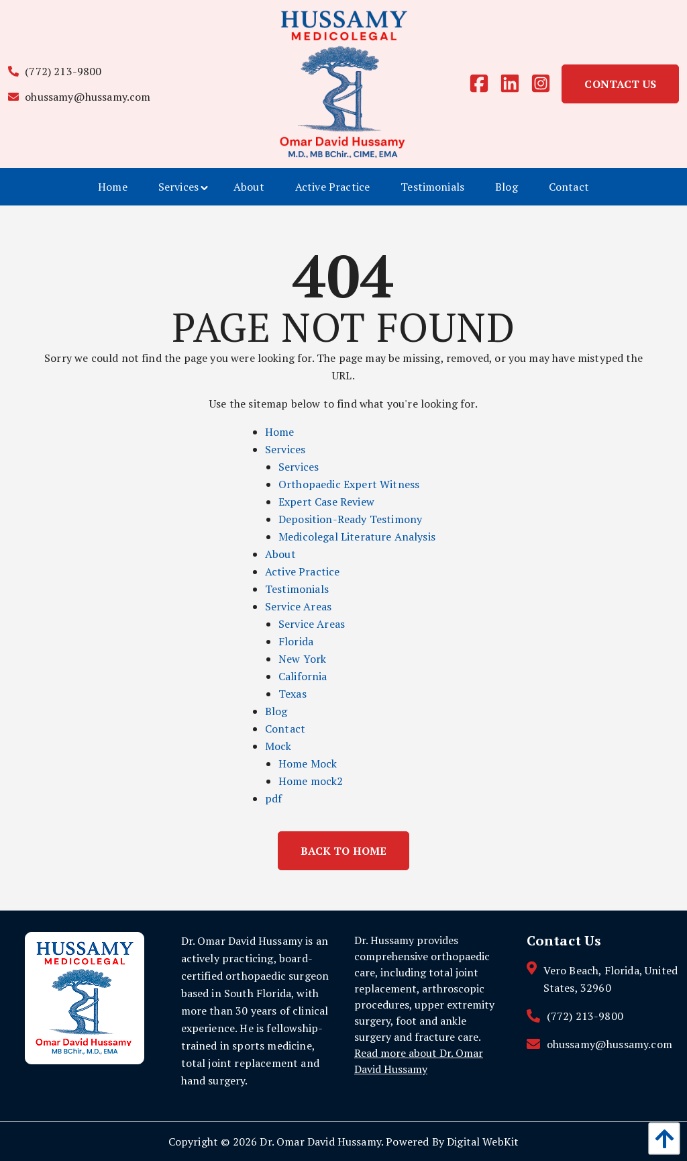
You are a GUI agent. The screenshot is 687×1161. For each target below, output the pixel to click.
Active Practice (302, 571)
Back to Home (344, 850)
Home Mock (307, 763)
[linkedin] (515, 84)
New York (302, 658)
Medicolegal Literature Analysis (356, 536)
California (302, 676)
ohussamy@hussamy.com (79, 96)
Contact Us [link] (620, 84)
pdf (273, 798)
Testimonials (297, 589)
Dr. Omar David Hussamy (320, 1141)
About (280, 554)
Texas (292, 693)
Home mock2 (311, 781)
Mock (278, 746)
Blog (276, 711)
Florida (295, 641)
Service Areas (298, 606)
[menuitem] (113, 186)
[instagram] (546, 84)
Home (280, 431)
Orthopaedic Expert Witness (348, 484)
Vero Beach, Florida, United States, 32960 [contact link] (610, 979)
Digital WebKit (483, 1141)
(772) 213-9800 (55, 71)
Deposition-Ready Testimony (350, 519)
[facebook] (484, 84)
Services (285, 449)
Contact (285, 728)
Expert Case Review (326, 501)
